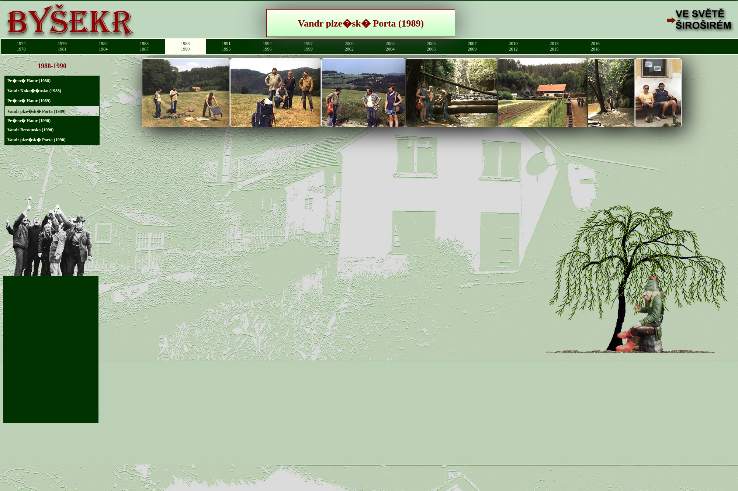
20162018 (595, 46)
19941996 (267, 46)
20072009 (472, 46)
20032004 (390, 46)
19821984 (103, 46)
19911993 (226, 46)
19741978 (21, 46)
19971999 (308, 46)
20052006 (431, 46)
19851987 (144, 46)
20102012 (513, 46)
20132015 (554, 46)
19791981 (62, 46)
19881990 (185, 46)
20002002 (349, 46)
